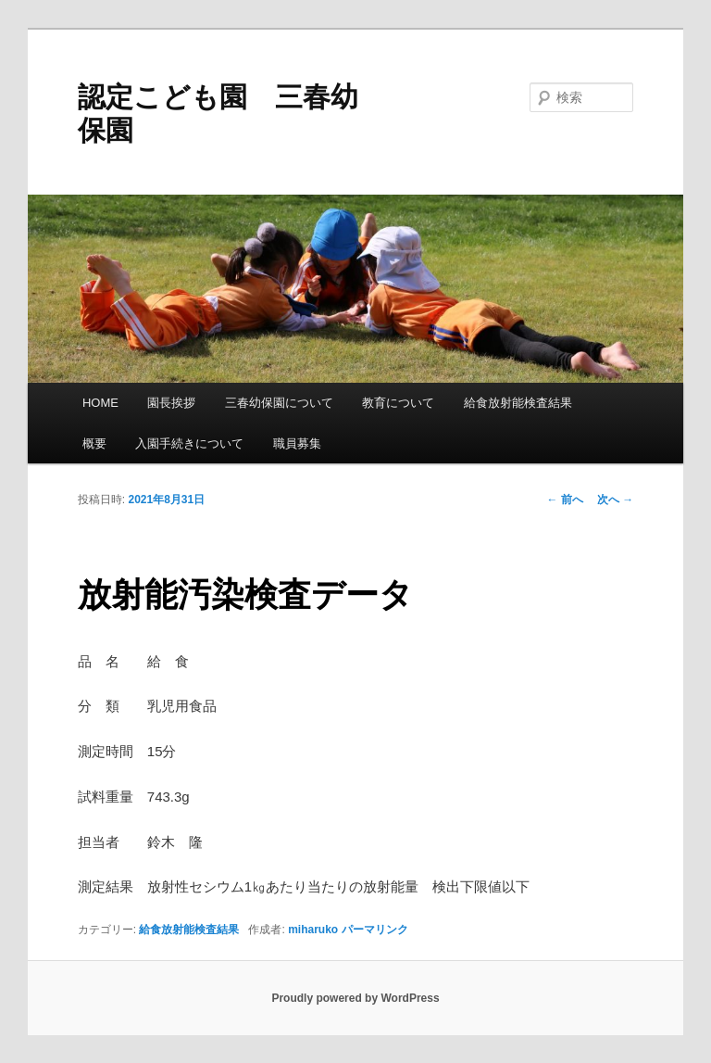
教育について (398, 403)
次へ (615, 499)
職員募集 (297, 443)
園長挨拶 (171, 403)
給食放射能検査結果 (518, 403)
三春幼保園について (279, 403)
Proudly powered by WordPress (355, 998)
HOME (100, 403)
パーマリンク (375, 929)
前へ (565, 499)
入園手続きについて (189, 443)
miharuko (313, 929)
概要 (94, 443)
